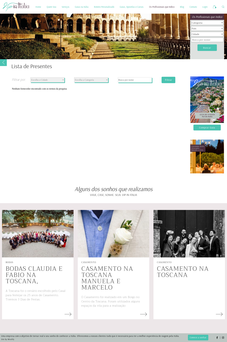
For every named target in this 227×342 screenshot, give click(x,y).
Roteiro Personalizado (104, 7)
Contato (193, 7)
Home (38, 7)
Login (204, 7)
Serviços (65, 7)
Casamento (88, 262)
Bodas (9, 262)
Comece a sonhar (198, 337)
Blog (182, 7)
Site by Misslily (7, 339)
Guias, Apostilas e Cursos (131, 7)
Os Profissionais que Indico (161, 7)
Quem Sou (51, 7)
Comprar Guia (207, 127)
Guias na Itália (81, 7)
